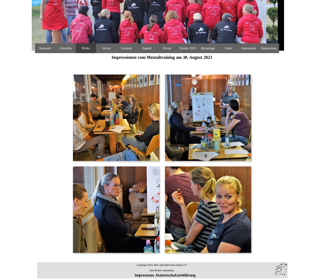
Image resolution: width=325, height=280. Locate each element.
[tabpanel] (162, 267)
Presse (167, 48)
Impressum (248, 48)
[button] (116, 117)
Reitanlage (208, 48)
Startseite (45, 48)
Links (228, 48)
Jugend (147, 48)
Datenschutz (269, 48)
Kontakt (126, 48)
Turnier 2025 (187, 48)
